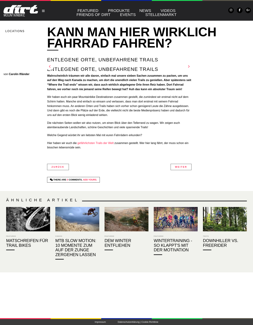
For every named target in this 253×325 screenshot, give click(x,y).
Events (128, 14)
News (145, 10)
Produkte (119, 10)
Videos (168, 10)
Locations (15, 31)
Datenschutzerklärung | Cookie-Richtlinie (138, 322)
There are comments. (73, 179)
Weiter (181, 167)
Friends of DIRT (93, 14)
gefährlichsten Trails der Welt (95, 143)
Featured (87, 10)
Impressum (100, 322)
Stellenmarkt (161, 14)
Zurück (57, 167)
